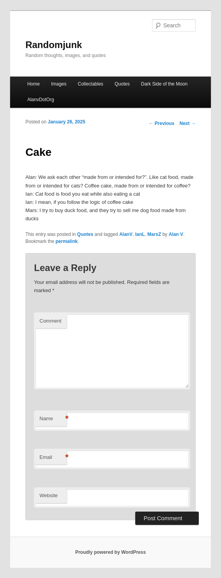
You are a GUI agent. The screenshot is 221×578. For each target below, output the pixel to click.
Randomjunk (53, 44)
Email (53, 457)
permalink (67, 241)
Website (48, 495)
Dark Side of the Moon (164, 84)
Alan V (176, 234)
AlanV (126, 234)
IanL (140, 234)
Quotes (122, 84)
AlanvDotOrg (40, 99)
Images (58, 84)
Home (33, 84)
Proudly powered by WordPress (110, 552)
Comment (50, 321)
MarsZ (154, 234)
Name (53, 419)
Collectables (90, 84)
